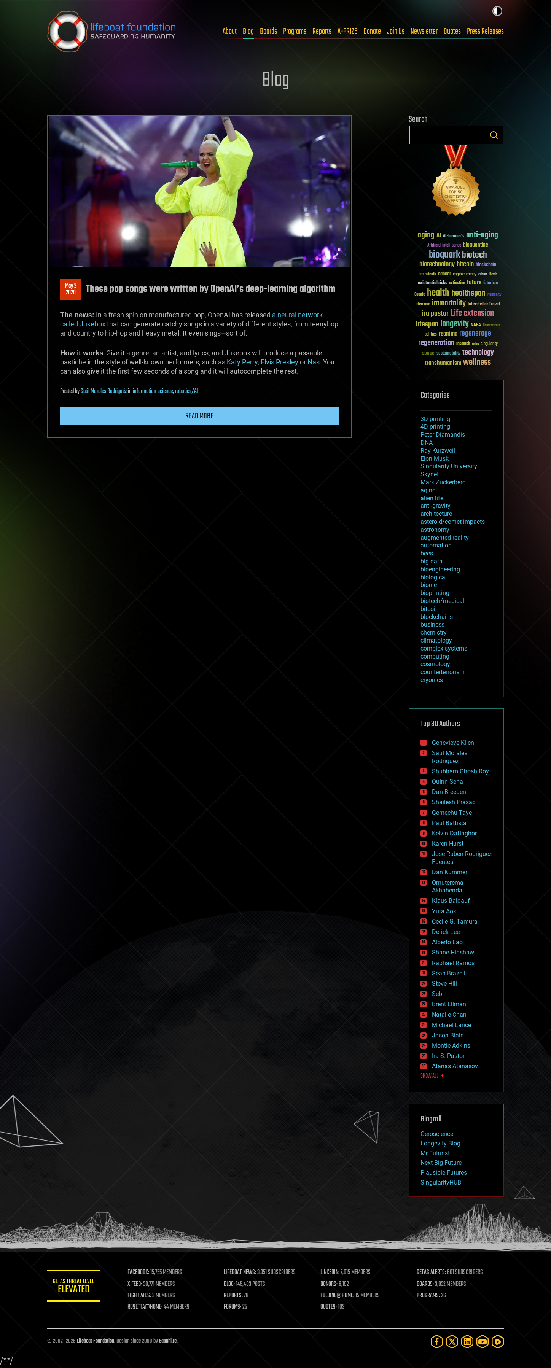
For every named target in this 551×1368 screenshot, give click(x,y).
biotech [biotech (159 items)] (474, 255)
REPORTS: (233, 1296)
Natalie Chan (449, 1014)
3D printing (435, 419)
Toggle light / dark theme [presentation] (497, 11)
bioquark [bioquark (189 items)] (444, 255)
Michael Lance (451, 1025)
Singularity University (448, 466)
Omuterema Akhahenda (447, 886)
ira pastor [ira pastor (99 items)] (435, 313)
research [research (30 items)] (463, 344)
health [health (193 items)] (438, 293)
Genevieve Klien (453, 742)
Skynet (429, 474)
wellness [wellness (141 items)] (477, 362)
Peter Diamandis (442, 434)
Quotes (452, 31)
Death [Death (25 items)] (493, 274)
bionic (428, 585)
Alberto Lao (447, 942)
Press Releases (485, 31)
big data (431, 561)
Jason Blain (448, 1035)
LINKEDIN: (330, 1272)
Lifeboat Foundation (95, 1341)
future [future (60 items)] (474, 282)
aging (428, 490)
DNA (426, 442)
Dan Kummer (449, 872)
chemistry (433, 632)
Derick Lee (446, 931)
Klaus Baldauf (451, 900)
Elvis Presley (279, 362)
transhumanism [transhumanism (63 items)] (443, 363)
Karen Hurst (447, 843)
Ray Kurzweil (437, 450)
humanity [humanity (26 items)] (494, 295)
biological (433, 577)
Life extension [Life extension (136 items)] (472, 313)
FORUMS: (233, 1307)
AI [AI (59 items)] (438, 236)
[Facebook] (437, 1341)
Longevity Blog (440, 1143)
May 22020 (70, 289)
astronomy (434, 529)
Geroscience (436, 1133)
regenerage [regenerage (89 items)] (475, 333)
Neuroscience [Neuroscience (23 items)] (491, 326)
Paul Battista (449, 823)
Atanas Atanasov (455, 1066)
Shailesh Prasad (454, 802)
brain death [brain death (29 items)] (427, 274)
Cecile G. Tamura (455, 921)
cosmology (435, 664)
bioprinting (434, 593)
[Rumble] (498, 1341)
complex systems (443, 648)
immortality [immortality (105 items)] (449, 303)
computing (434, 656)
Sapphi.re (168, 1341)
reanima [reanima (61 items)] (448, 333)
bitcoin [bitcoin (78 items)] (465, 265)
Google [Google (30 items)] (419, 294)
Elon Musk (434, 458)
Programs (294, 31)
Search (494, 135)
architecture (436, 513)
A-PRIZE (347, 31)
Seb (437, 993)
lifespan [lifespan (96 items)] (427, 324)
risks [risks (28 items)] (475, 344)
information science (153, 391)
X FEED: (135, 1284)
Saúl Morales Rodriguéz (104, 391)
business (432, 624)
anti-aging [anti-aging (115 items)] (482, 235)
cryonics (431, 680)
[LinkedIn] (467, 1341)
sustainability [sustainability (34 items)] (448, 353)
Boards (268, 31)
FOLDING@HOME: (338, 1296)
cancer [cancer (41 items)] (444, 274)
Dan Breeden (449, 791)
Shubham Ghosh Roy (460, 771)
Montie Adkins (451, 1045)
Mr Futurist (435, 1153)
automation (436, 545)
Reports (321, 31)
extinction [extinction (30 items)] (457, 283)
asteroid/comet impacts (452, 521)
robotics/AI (186, 391)
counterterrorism (442, 672)
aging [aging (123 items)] (426, 235)
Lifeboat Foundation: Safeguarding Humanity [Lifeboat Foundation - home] (112, 31)
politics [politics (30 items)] (431, 334)
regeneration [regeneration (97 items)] (436, 343)
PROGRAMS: (428, 1296)
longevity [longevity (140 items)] (454, 324)
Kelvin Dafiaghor (454, 833)
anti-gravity (435, 505)
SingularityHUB (440, 1182)
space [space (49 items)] (428, 353)
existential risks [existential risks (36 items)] (432, 283)
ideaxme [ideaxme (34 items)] (423, 304)
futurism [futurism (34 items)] (490, 283)
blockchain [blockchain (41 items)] (486, 265)
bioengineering (440, 569)
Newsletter (424, 31)
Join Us (395, 31)
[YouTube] (482, 1341)
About (230, 31)
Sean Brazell (448, 973)
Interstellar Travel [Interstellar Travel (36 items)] (484, 304)
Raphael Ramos (453, 963)
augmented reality (444, 537)
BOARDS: (425, 1284)
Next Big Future (441, 1162)
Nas (313, 362)
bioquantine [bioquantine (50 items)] (475, 245)
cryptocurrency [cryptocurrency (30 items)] (464, 274)
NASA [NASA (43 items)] (476, 325)
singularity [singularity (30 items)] (489, 344)
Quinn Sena (447, 781)
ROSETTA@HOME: (145, 1307)
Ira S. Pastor (448, 1055)
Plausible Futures (443, 1172)
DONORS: (329, 1284)
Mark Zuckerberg (443, 482)
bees (426, 553)
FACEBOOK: (139, 1272)
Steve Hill (444, 983)
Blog (248, 31)
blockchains (436, 616)
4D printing (435, 426)
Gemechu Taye (452, 812)
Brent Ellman (449, 1004)
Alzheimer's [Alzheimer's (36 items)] (453, 236)
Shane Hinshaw (453, 952)
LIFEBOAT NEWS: (240, 1272)
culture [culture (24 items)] (482, 274)
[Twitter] (452, 1341)
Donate (372, 31)
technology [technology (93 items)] (478, 352)
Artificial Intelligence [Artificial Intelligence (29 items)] (444, 245)
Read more (199, 416)
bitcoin (429, 608)
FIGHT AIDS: (139, 1296)
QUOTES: (329, 1307)
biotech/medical (442, 600)
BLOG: (229, 1284)
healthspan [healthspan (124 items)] (468, 293)
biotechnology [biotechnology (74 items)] (437, 265)
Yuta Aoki (445, 911)
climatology (436, 640)
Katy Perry (242, 362)
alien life (431, 498)
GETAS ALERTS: (431, 1272)
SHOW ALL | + (432, 1076)
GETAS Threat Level (73, 1287)
